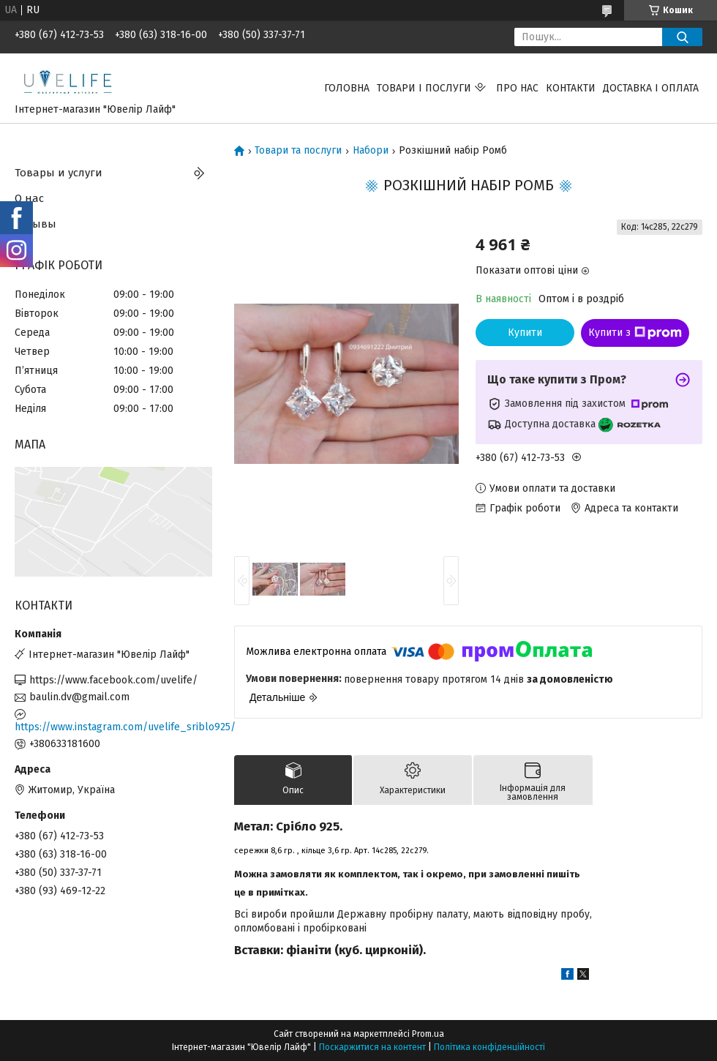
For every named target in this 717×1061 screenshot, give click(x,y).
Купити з (635, 333)
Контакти (571, 88)
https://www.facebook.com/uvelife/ (113, 680)
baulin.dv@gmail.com (79, 697)
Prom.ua (428, 1034)
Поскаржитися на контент (372, 1047)
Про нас (517, 88)
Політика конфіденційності (489, 1047)
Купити (525, 332)
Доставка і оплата (651, 88)
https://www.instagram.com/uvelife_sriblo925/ (113, 727)
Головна (346, 88)
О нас (29, 198)
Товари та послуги (298, 151)
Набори (370, 151)
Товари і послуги (424, 88)
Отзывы (35, 223)
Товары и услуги (58, 172)
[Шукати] (682, 37)
